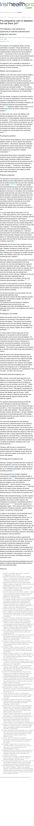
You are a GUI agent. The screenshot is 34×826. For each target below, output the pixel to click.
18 (15, 184)
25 (22, 379)
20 (14, 240)
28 (12, 477)
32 (9, 503)
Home (1, 12)
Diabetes (7, 12)
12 (5, 132)
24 (9, 309)
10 (6, 110)
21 (18, 256)
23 (29, 279)
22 (28, 279)
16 (13, 184)
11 (8, 119)
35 (13, 503)
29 (13, 477)
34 (12, 503)
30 (9, 484)
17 (14, 184)
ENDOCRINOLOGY (13, 17)
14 (10, 184)
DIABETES (3, 17)
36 (21, 529)
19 (10, 226)
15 (11, 184)
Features (13, 12)
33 (10, 503)
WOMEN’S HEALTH (26, 17)
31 (33, 492)
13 (6, 132)
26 (12, 470)
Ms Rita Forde (3, 37)
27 (14, 470)
